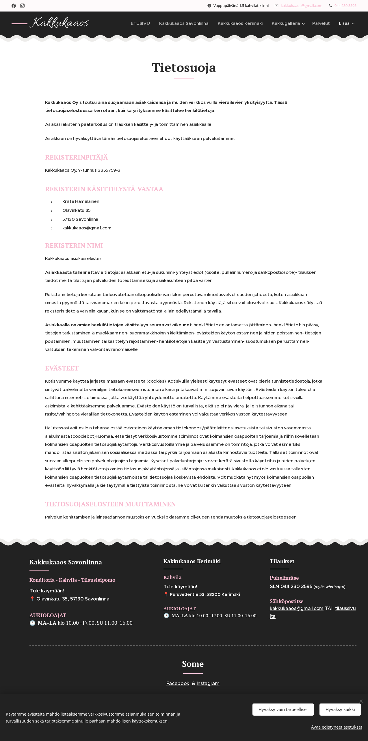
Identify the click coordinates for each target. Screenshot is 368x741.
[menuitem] (147, 23)
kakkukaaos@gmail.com (301, 5)
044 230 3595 (345, 5)
